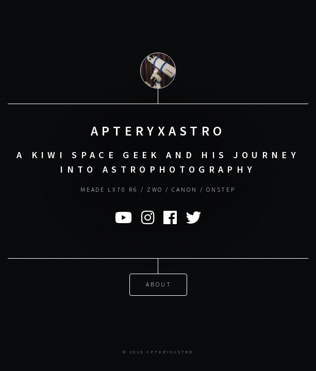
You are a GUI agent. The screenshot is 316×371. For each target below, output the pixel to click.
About (159, 284)
